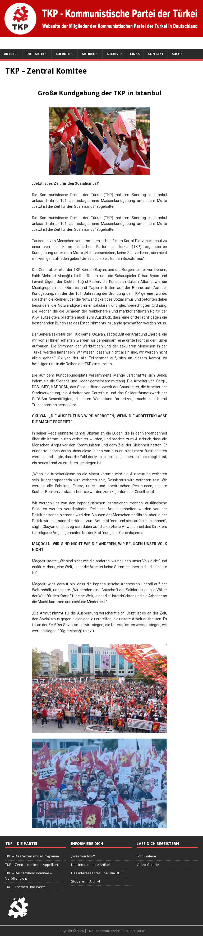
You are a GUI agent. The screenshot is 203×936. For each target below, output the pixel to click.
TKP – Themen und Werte (25, 886)
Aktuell (11, 54)
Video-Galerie (148, 864)
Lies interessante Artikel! (90, 864)
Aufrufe (63, 54)
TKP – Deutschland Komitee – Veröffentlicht (28, 876)
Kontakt (156, 54)
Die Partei (35, 54)
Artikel (88, 54)
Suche (177, 54)
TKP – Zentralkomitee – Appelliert (31, 864)
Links (135, 54)
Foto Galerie (146, 856)
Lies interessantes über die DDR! (97, 873)
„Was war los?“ (83, 856)
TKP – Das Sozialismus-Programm (32, 856)
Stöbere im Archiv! (85, 881)
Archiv (112, 54)
